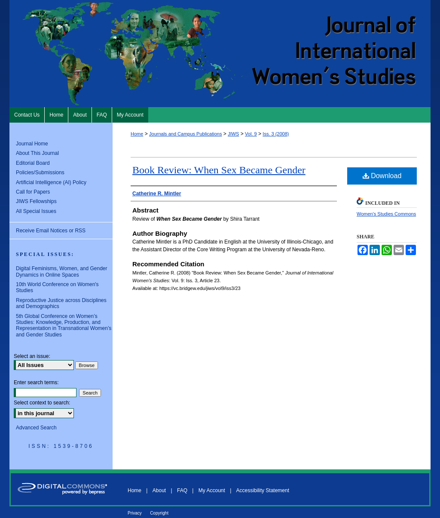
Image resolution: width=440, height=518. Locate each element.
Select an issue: (32, 356)
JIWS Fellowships (36, 201)
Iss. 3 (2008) (276, 133)
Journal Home (32, 144)
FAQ (182, 490)
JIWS (233, 133)
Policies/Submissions (40, 173)
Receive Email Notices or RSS (51, 231)
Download (382, 175)
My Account (212, 490)
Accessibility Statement (262, 490)
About (159, 490)
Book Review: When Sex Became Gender (219, 170)
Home (137, 133)
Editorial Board (33, 163)
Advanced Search (36, 428)
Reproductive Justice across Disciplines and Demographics (61, 303)
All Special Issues (36, 211)
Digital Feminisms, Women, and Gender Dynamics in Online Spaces (61, 271)
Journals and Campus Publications (185, 133)
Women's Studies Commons (386, 213)
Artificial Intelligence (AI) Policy (51, 182)
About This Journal (37, 153)
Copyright (159, 513)
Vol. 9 (251, 133)
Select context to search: (42, 403)
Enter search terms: (36, 382)
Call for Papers (33, 192)
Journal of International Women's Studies (220, 53)
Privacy (135, 513)
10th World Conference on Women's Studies (57, 287)
